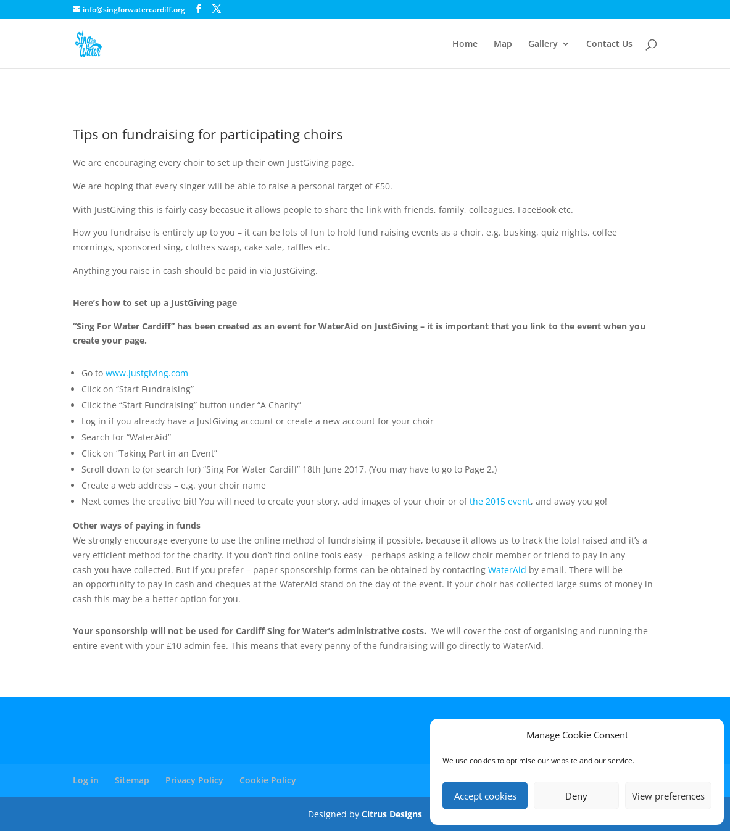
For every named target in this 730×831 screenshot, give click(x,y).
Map (503, 44)
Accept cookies (485, 796)
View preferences (668, 796)
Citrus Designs (392, 814)
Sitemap (132, 780)
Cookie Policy (267, 780)
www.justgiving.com (147, 373)
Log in (86, 780)
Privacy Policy (194, 780)
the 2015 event (500, 501)
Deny (576, 796)
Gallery (543, 44)
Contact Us (609, 44)
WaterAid (506, 570)
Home (465, 44)
